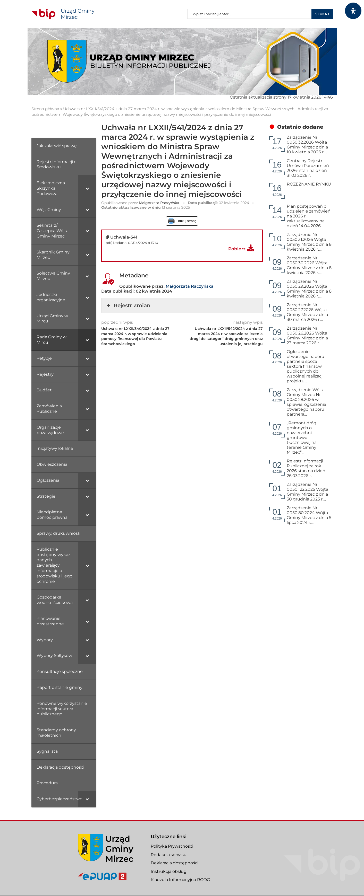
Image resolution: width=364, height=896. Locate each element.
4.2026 (277, 143)
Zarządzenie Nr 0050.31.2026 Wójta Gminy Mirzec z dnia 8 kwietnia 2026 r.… (309, 242)
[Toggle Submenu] (87, 188)
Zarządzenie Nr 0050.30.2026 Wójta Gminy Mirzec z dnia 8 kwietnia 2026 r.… (309, 265)
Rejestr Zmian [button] (127, 305)
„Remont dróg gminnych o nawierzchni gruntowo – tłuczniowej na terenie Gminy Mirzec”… (302, 437)
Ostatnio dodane (300, 127)
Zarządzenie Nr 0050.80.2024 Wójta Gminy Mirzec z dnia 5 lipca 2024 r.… (309, 515)
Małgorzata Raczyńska (159, 202)
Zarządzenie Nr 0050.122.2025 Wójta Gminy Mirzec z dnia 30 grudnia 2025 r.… (307, 492)
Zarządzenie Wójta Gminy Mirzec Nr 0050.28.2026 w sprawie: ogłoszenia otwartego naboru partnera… (306, 402)
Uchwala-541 (123, 237)
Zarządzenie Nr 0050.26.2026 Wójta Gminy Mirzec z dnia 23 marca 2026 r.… (307, 335)
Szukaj (322, 14)
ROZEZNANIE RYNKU (309, 184)
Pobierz (237, 248)
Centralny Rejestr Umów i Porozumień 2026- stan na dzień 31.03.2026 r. (308, 168)
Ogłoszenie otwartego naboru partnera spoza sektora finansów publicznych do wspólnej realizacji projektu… (305, 366)
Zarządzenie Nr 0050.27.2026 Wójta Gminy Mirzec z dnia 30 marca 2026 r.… (307, 312)
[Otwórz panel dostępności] (353, 11)
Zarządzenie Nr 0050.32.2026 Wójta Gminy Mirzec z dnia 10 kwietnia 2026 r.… (307, 144)
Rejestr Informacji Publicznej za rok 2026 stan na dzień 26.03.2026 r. (306, 468)
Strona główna (45, 108)
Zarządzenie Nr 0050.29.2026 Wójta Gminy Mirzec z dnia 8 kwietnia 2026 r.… (309, 288)
